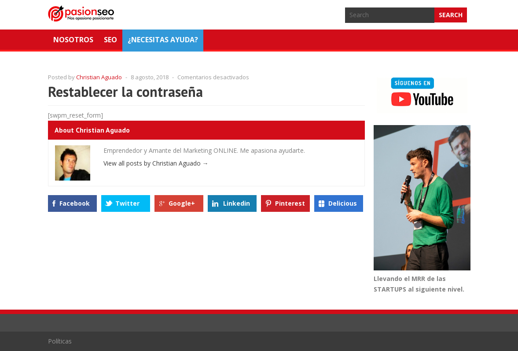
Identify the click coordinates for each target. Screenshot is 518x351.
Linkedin (236, 203)
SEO (110, 39)
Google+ (182, 203)
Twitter (127, 203)
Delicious (342, 203)
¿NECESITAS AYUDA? (163, 39)
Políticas (60, 341)
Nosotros (73, 39)
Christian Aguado (99, 77)
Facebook (74, 203)
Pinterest (290, 203)
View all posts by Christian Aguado (156, 163)
